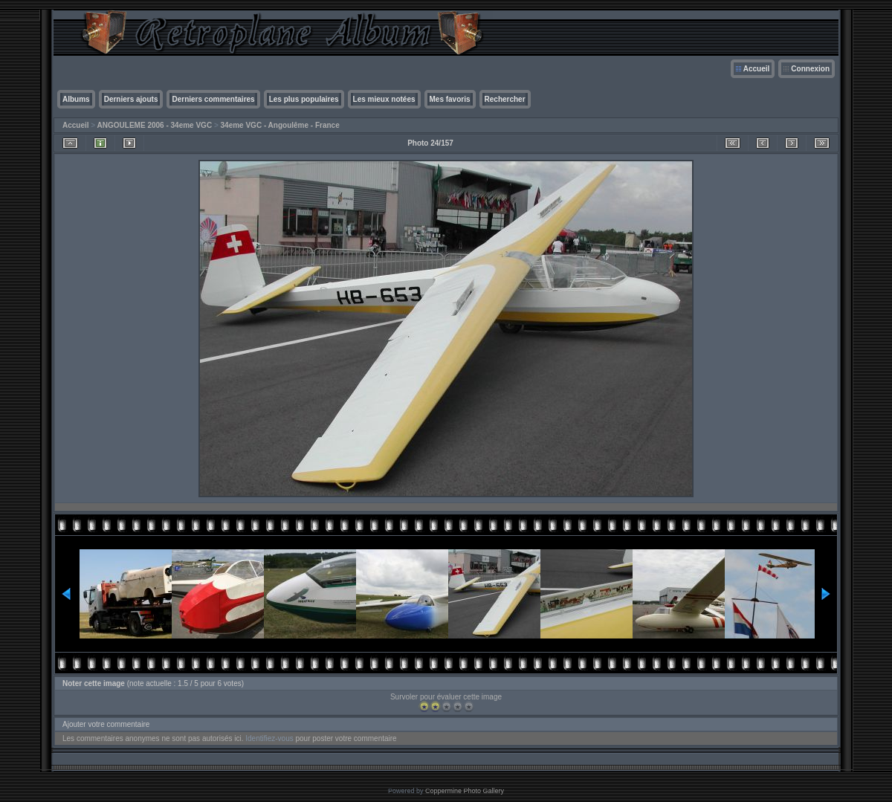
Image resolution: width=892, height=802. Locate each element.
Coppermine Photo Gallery (464, 791)
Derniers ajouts (131, 99)
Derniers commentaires (213, 99)
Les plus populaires (304, 99)
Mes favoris (450, 99)
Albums (76, 99)
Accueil (756, 69)
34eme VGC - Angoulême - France (280, 125)
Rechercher (505, 99)
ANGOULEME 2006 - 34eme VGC (155, 125)
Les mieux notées (384, 99)
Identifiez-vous (269, 738)
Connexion (810, 69)
